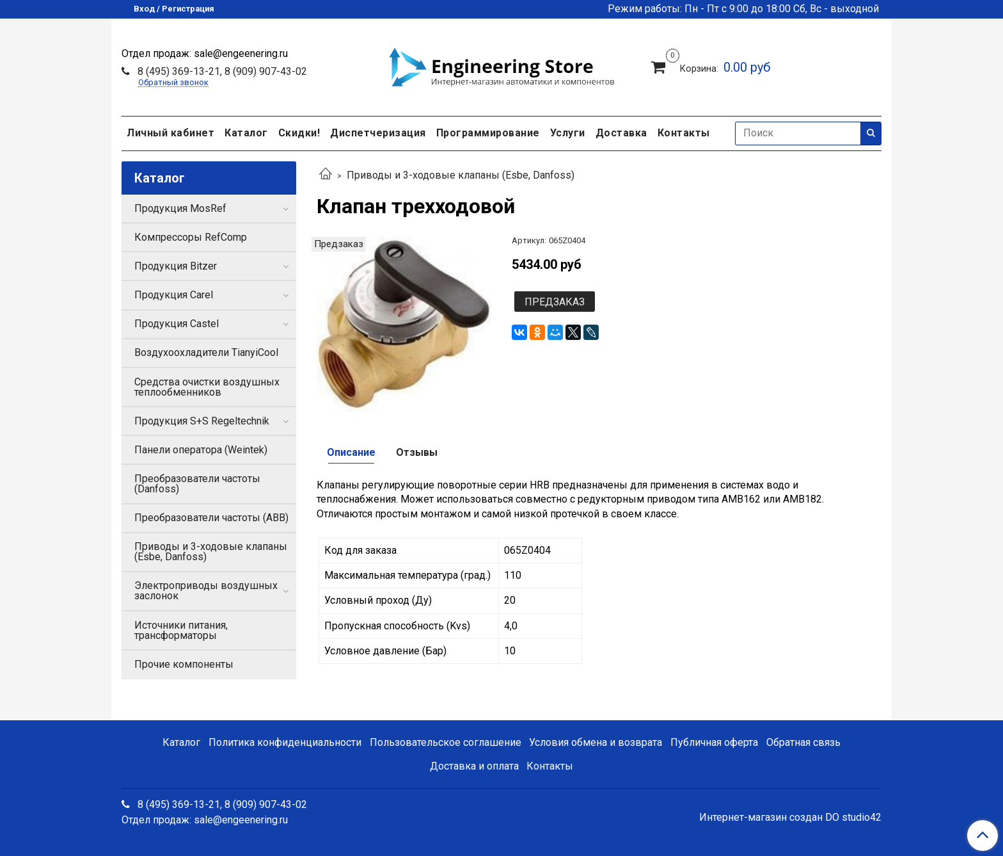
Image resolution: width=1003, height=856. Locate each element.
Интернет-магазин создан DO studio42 (790, 817)
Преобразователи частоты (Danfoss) (197, 483)
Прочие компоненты (183, 664)
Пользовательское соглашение (445, 742)
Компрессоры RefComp (190, 237)
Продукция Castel (176, 324)
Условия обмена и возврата (595, 742)
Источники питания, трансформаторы (181, 630)
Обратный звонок (173, 83)
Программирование (488, 133)
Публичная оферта (714, 742)
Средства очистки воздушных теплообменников (207, 387)
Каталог (246, 133)
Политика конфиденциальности (285, 742)
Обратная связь (803, 742)
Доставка (621, 133)
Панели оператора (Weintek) (200, 450)
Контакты (684, 133)
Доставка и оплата (474, 766)
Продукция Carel (173, 295)
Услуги (567, 133)
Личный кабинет (170, 133)
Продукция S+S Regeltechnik (201, 421)
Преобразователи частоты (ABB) (211, 518)
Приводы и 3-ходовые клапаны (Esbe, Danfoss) (460, 175)
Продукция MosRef (180, 208)
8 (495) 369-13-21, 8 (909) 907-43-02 (221, 71)
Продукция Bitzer (175, 266)
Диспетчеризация (378, 133)
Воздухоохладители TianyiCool (206, 352)
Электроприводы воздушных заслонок (206, 590)
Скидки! (299, 133)
